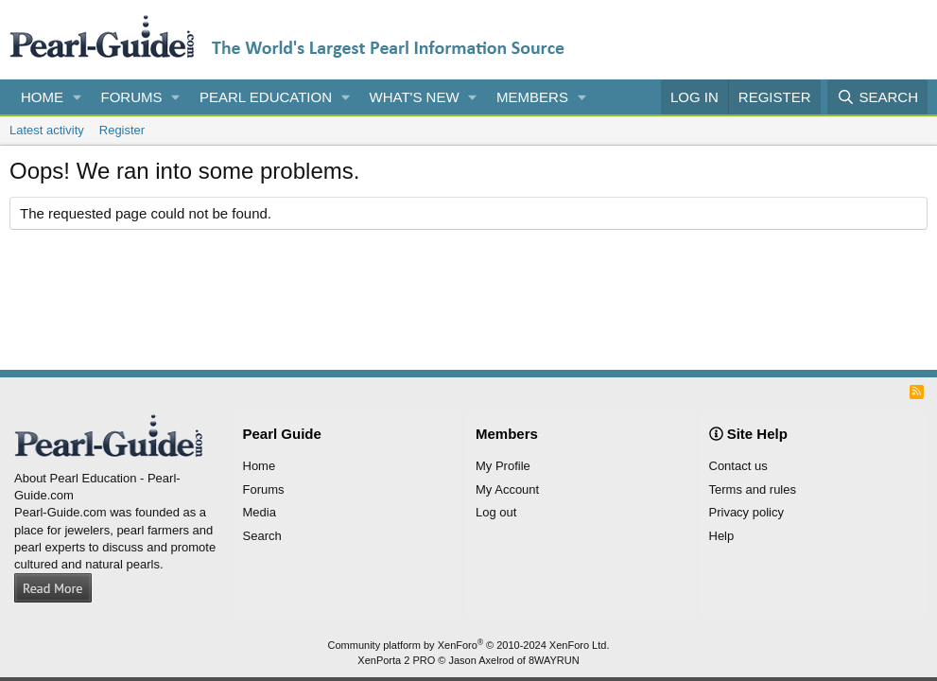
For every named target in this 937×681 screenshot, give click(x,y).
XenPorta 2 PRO (396, 660)
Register (122, 130)
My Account (507, 489)
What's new (415, 97)
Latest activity (46, 130)
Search (262, 536)
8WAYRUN (554, 660)
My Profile (503, 466)
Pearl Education (266, 97)
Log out (496, 512)
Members (532, 97)
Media (259, 512)
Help (722, 536)
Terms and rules (752, 489)
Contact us (738, 466)
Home (42, 97)
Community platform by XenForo (469, 645)
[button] (77, 96)
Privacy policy (746, 512)
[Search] (877, 96)
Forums (132, 97)
